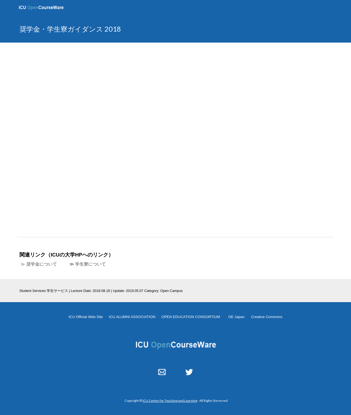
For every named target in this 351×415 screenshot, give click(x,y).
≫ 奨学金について (39, 264)
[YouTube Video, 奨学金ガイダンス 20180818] (175, 138)
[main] (121, 29)
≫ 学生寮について (87, 264)
